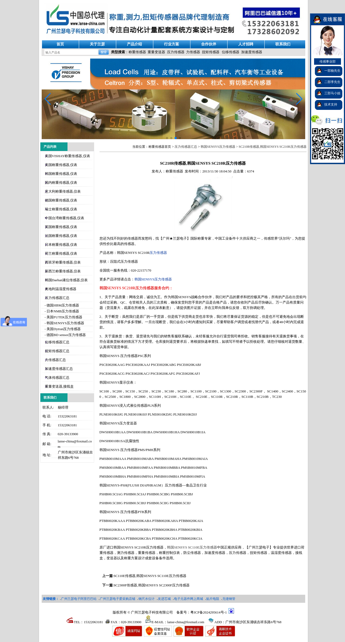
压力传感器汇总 (57, 298)
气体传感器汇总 (57, 378)
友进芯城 (164, 599)
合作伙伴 (208, 44)
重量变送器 (156, 52)
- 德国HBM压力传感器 (61, 305)
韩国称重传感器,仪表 (61, 174)
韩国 (192, 547)
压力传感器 (175, 52)
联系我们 (282, 44)
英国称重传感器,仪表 (61, 227)
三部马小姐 (332, 93)
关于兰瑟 (97, 44)
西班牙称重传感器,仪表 (63, 262)
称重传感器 (137, 52)
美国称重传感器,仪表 (61, 165)
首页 (60, 44)
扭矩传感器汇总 (57, 351)
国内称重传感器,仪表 (61, 183)
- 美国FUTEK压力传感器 (63, 317)
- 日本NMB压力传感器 (61, 311)
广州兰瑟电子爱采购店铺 (117, 599)
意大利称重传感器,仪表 (63, 191)
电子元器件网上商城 (188, 599)
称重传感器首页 (159, 147)
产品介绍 (134, 44)
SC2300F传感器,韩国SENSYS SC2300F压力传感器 (151, 585)
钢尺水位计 (146, 599)
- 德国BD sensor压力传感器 (65, 335)
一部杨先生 (332, 71)
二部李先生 (332, 82)
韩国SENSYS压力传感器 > (220, 147)
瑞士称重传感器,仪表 (61, 209)
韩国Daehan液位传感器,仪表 (66, 280)
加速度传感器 (251, 52)
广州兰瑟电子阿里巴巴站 (79, 599)
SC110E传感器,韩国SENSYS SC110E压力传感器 (149, 576)
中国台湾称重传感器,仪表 (64, 218)
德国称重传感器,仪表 (61, 200)
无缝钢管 (228, 599)
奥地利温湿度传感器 (60, 289)
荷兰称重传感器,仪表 (61, 253)
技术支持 (330, 104)
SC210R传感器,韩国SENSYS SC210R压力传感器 (272, 147)
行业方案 (171, 44)
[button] (299, 99)
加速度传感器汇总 (59, 369)
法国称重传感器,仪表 (61, 236)
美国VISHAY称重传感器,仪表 (67, 156)
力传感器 (193, 52)
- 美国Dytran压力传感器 (62, 329)
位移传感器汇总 (57, 342)
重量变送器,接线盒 (59, 386)
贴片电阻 (212, 599)
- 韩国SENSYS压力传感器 (64, 323)
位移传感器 (230, 52)
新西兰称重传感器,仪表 (63, 271)
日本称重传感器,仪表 (61, 245)
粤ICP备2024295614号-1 (208, 612)
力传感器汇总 (55, 360)
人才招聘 (245, 44)
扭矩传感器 (210, 52)
